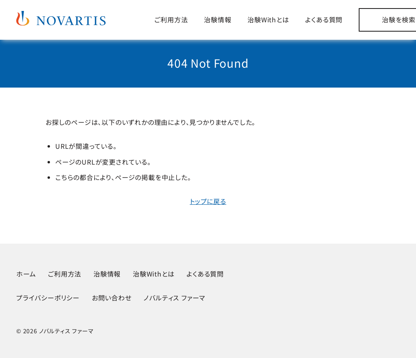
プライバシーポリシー (48, 297)
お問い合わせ (112, 297)
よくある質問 (323, 19)
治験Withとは (268, 19)
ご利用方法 (171, 19)
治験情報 (217, 19)
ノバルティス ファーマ (174, 297)
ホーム (26, 273)
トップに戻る (208, 201)
